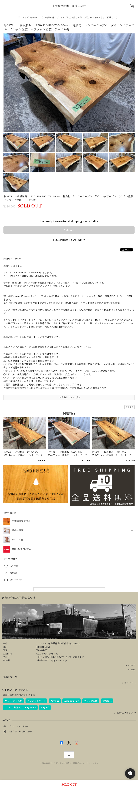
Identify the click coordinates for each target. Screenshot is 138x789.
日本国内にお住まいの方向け (69, 239)
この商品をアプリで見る (69, 397)
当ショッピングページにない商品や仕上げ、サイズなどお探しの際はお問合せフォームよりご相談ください (69, 17)
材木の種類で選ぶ (21, 521)
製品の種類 (18, 530)
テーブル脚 (17, 539)
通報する (129, 407)
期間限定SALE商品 (22, 549)
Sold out (69, 230)
